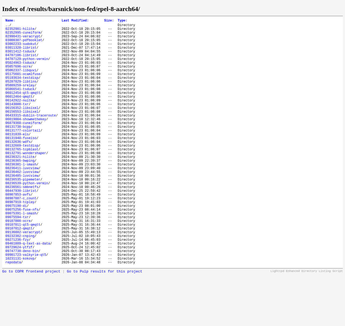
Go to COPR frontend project (31, 324)
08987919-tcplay (19, 241)
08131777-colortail (22, 154)
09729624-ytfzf (19, 296)
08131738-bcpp (18, 150)
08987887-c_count (20, 237)
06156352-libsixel (21, 127)
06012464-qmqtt (19, 113)
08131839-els (17, 159)
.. (7, 26)
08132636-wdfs (18, 168)
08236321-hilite (19, 186)
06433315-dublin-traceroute (30, 136)
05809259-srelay (19, 99)
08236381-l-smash (20, 195)
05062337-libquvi (20, 81)
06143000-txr (17, 122)
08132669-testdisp (21, 173)
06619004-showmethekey (25, 141)
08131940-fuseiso (20, 163)
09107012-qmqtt (19, 273)
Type (122, 21)
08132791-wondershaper (25, 182)
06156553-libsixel (21, 131)
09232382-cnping (19, 282)
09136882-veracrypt (22, 278)
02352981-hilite (19, 31)
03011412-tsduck (19, 58)
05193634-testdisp (21, 90)
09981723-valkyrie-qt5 (25, 305)
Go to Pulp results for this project (104, 324)
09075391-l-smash (20, 255)
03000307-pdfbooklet (23, 44)
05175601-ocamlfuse (22, 86)
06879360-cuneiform (22, 145)
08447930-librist (20, 227)
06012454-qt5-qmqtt (22, 109)
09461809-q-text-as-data (27, 291)
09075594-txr (17, 259)
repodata (13, 314)
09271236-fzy (17, 287)
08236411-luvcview (21, 200)
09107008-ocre (18, 264)
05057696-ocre (18, 77)
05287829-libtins (20, 95)
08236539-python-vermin (26, 218)
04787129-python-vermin (26, 67)
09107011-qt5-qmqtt (22, 269)
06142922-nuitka (19, 118)
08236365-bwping (19, 191)
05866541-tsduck (19, 104)
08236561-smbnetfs (21, 223)
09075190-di (16, 246)
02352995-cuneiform (22, 35)
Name (10, 21)
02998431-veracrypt (22, 40)
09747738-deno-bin (21, 301)
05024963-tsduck (19, 72)
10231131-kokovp (19, 310)
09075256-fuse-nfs (21, 250)
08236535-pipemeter (22, 214)
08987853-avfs (18, 232)
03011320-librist (20, 54)
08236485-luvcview (21, 209)
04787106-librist (20, 63)
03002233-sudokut (20, 49)
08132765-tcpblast (21, 177)
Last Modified (75, 21)
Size (109, 21)
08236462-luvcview (21, 205)
